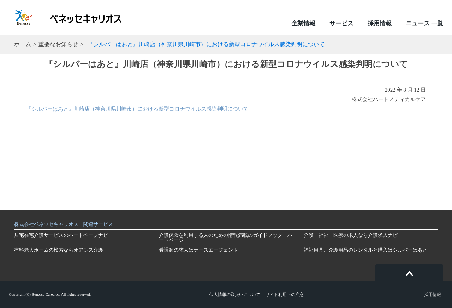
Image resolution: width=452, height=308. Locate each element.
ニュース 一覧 (424, 23)
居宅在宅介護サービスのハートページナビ (61, 235)
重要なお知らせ (58, 44)
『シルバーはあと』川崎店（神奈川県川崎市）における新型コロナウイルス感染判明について (137, 109)
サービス (341, 23)
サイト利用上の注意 (285, 294)
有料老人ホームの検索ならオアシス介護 (58, 250)
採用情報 (380, 23)
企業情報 (303, 23)
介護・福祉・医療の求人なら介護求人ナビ (351, 235)
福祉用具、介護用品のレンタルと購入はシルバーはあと (365, 250)
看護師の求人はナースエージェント (198, 250)
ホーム (22, 44)
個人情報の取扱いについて (234, 294)
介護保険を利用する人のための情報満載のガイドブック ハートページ (225, 238)
